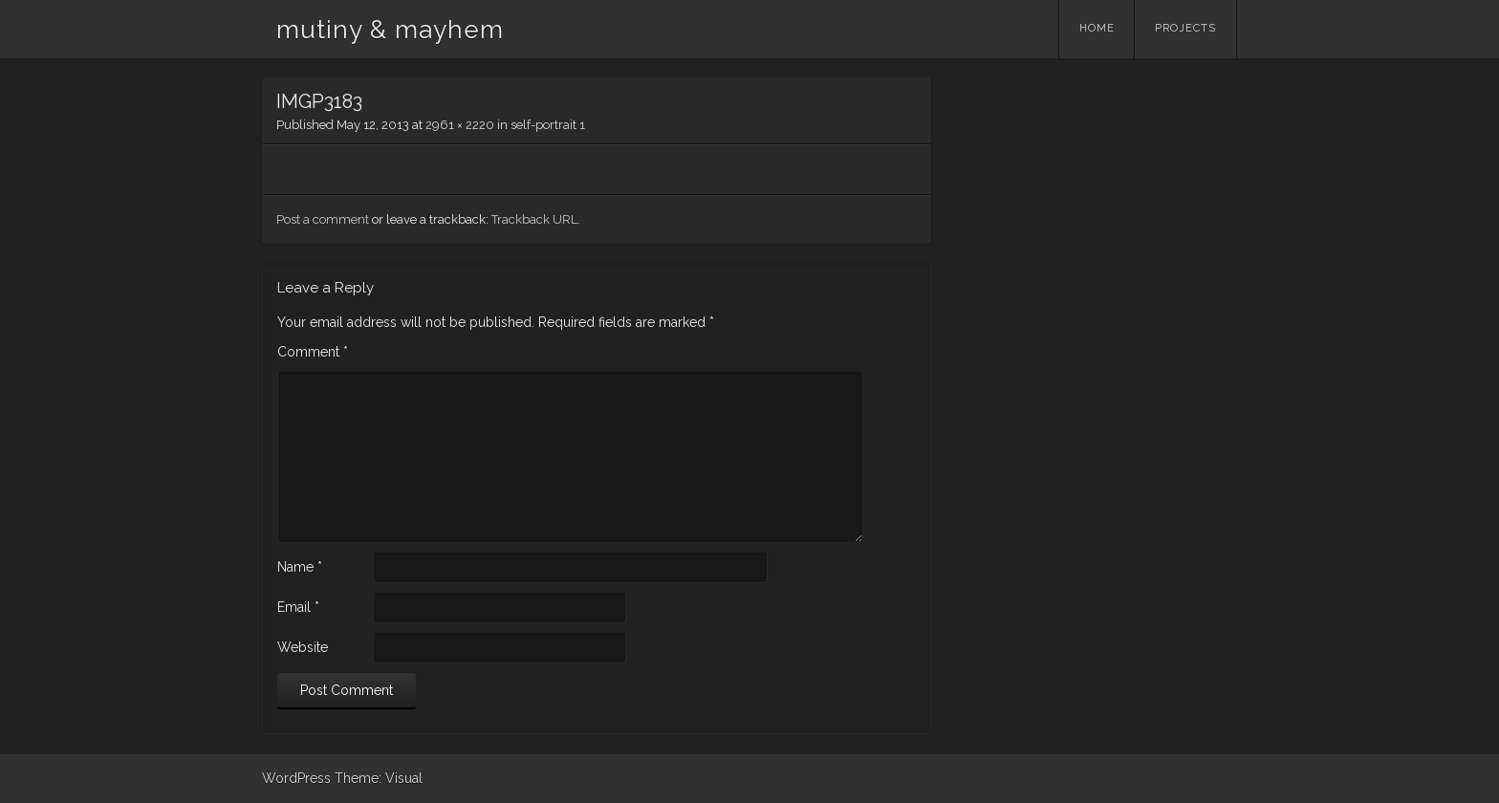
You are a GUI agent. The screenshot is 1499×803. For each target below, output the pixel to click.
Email (298, 607)
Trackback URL (534, 219)
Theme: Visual (379, 778)
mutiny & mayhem (390, 29)
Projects (1185, 28)
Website (302, 647)
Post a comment (322, 219)
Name (299, 567)
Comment (312, 351)
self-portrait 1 (548, 125)
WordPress (296, 778)
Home (1097, 28)
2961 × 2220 (459, 125)
